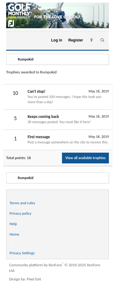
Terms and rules (22, 203)
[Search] (102, 40)
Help (13, 223)
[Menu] (13, 40)
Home (14, 234)
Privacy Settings (22, 253)
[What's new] (91, 40)
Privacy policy (21, 213)
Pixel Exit (34, 279)
